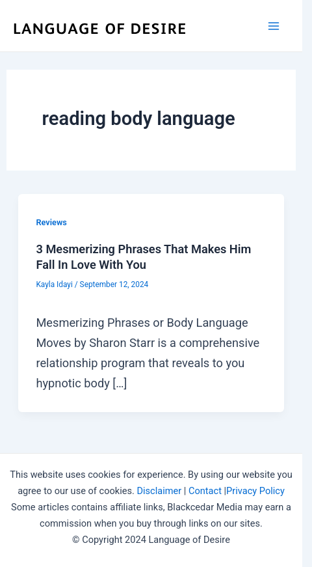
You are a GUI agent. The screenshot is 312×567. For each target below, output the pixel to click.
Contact (205, 491)
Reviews (51, 222)
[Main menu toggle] (274, 25)
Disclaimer (158, 491)
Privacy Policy (255, 491)
